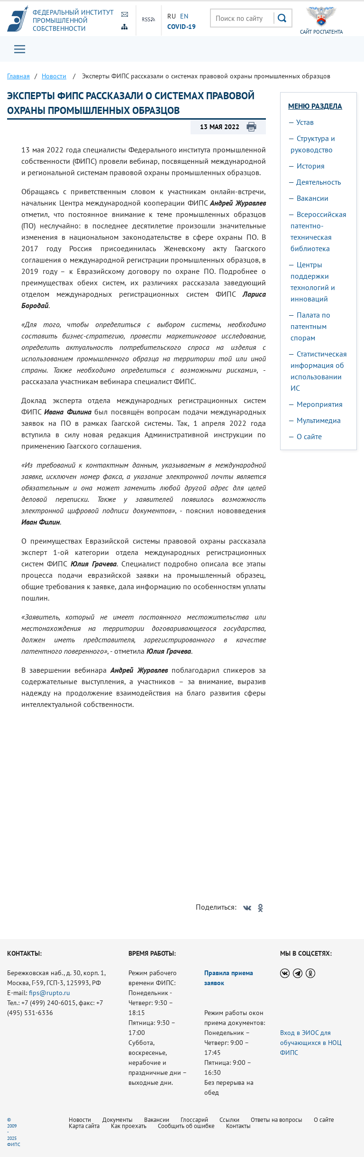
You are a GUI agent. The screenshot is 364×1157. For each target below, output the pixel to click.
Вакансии (312, 198)
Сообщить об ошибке (186, 1126)
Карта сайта (84, 1126)
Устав (305, 122)
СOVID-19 (181, 26)
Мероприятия (320, 404)
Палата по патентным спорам (310, 326)
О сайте (309, 436)
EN (184, 16)
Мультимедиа (319, 420)
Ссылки (229, 1120)
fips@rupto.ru (49, 992)
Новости (80, 1120)
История (311, 165)
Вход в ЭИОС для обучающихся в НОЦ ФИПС (311, 1042)
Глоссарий (194, 1120)
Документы (117, 1120)
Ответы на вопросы (276, 1120)
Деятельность (318, 182)
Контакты (238, 1126)
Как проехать (128, 1126)
